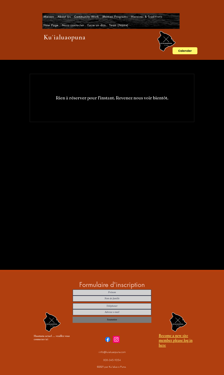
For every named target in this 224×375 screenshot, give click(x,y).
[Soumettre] (112, 320)
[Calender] (185, 50)
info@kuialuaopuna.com (112, 352)
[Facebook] (107, 339)
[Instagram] (116, 339)
